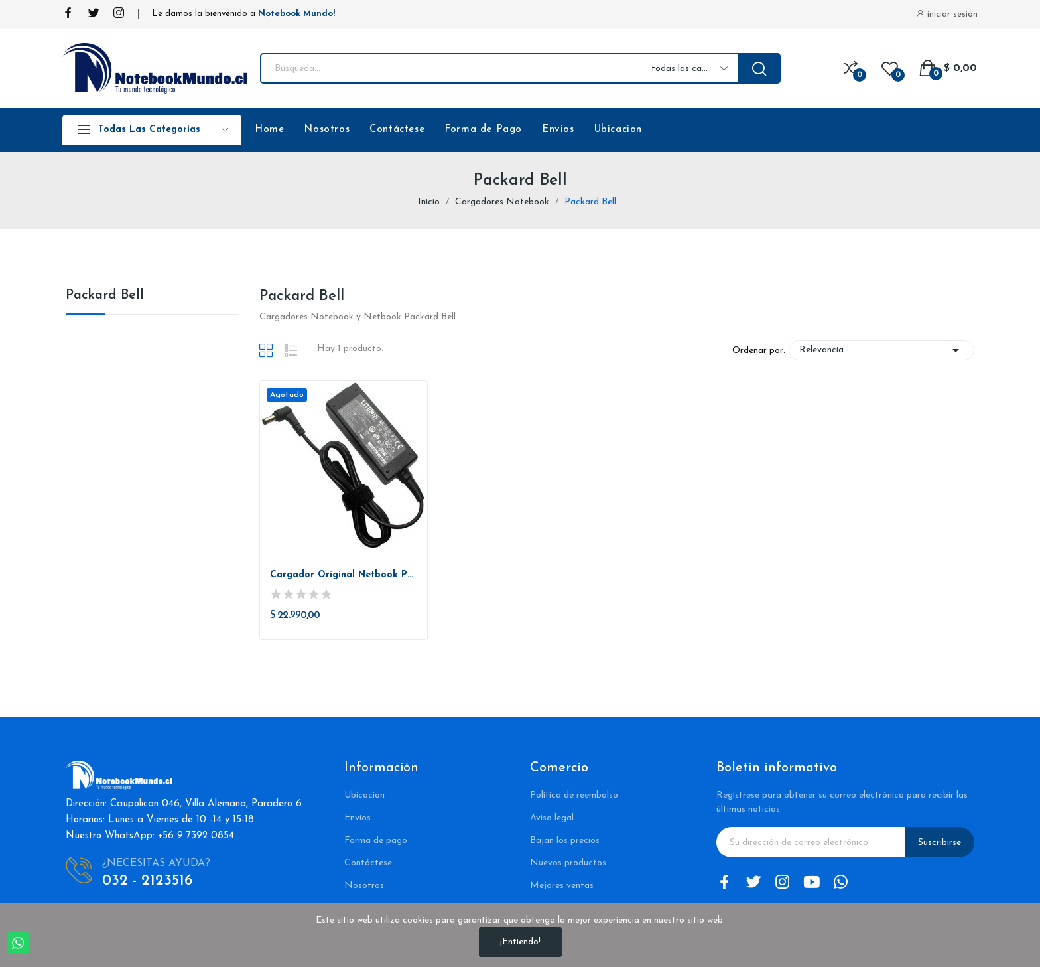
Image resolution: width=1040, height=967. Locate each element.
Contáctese (396, 130)
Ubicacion (618, 130)
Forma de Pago (483, 130)
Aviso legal (552, 818)
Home (269, 130)
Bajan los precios (565, 841)
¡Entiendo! (520, 942)
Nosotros (327, 130)
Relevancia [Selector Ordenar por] (881, 350)
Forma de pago (375, 841)
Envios (558, 130)
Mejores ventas (562, 886)
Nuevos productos (568, 863)
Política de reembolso (574, 795)
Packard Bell (105, 295)
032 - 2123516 (147, 881)
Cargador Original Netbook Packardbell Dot (344, 575)
